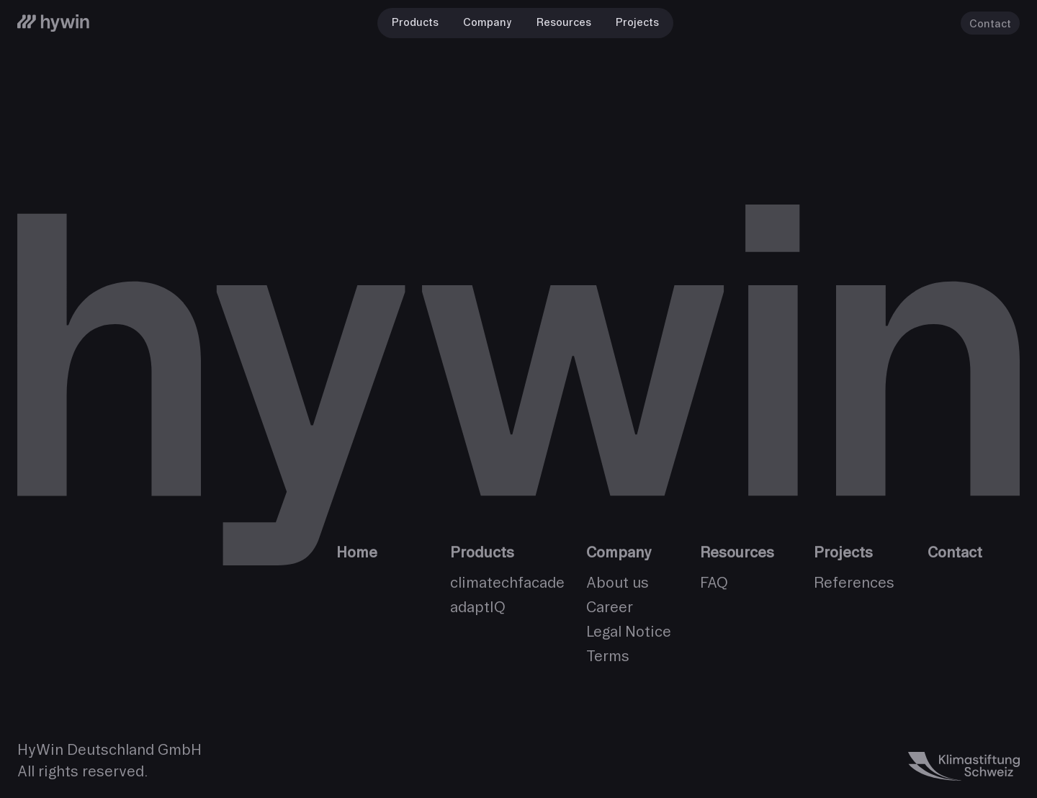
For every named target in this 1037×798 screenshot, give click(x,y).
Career (609, 606)
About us (617, 582)
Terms (607, 655)
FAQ (714, 582)
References (854, 582)
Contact (990, 24)
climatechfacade (507, 582)
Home (356, 552)
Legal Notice (628, 631)
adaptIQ (478, 606)
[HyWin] (53, 23)
